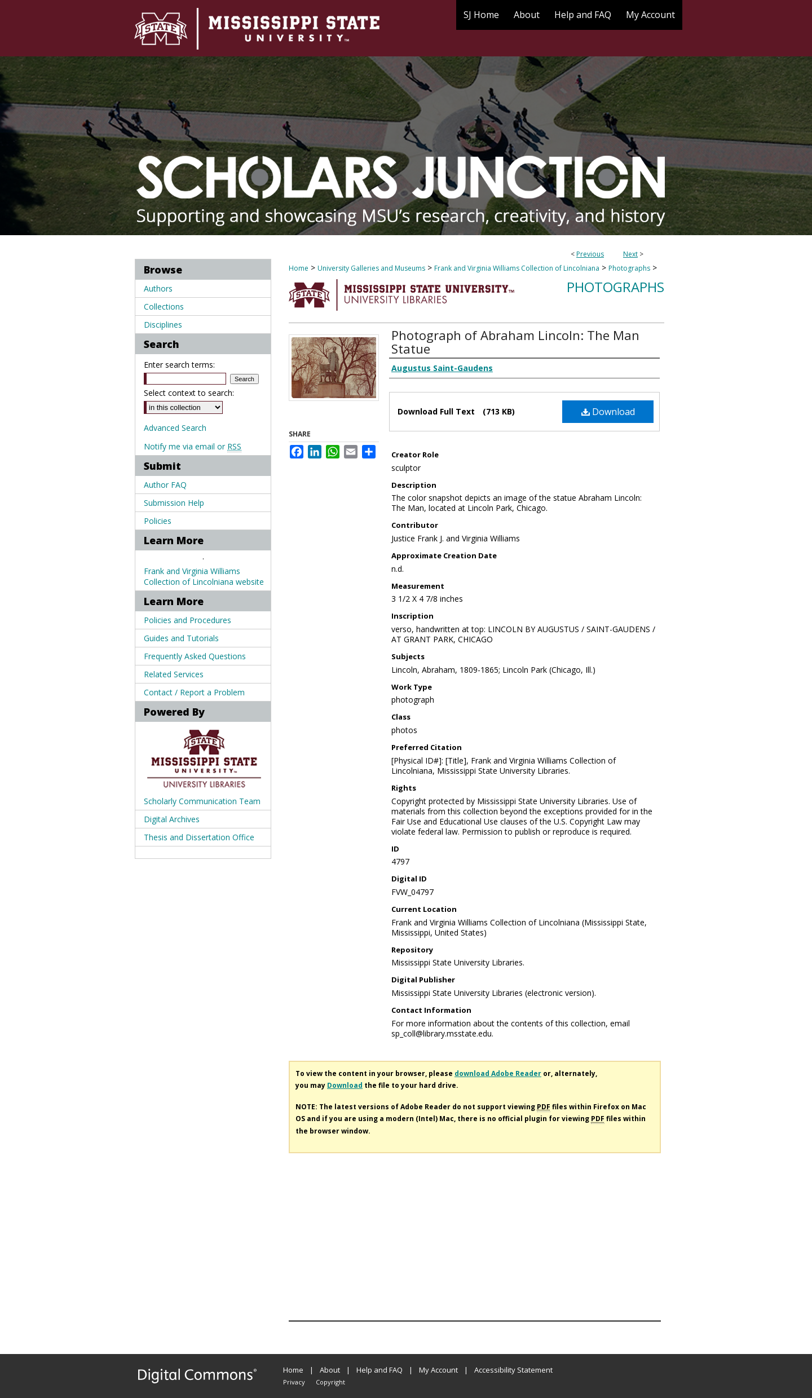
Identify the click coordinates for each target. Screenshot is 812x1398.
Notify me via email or (192, 446)
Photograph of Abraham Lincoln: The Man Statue (515, 342)
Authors (158, 288)
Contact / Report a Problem (194, 692)
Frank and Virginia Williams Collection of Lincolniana (516, 268)
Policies (157, 520)
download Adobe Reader (497, 1073)
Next (630, 254)
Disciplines (163, 324)
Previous (590, 254)
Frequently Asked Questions (195, 656)
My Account (438, 1370)
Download (608, 411)
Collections (164, 306)
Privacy (294, 1382)
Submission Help (174, 502)
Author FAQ (165, 484)
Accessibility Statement (513, 1370)
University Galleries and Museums (371, 268)
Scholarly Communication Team (202, 801)
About (330, 1370)
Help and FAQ (379, 1370)
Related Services (174, 674)
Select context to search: (189, 392)
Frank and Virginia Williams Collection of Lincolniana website (204, 576)
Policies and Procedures (187, 620)
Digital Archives (172, 819)
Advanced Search (175, 427)
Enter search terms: (179, 364)
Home (298, 268)
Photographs (629, 268)
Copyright (330, 1382)
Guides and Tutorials (181, 638)
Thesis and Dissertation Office (199, 837)
